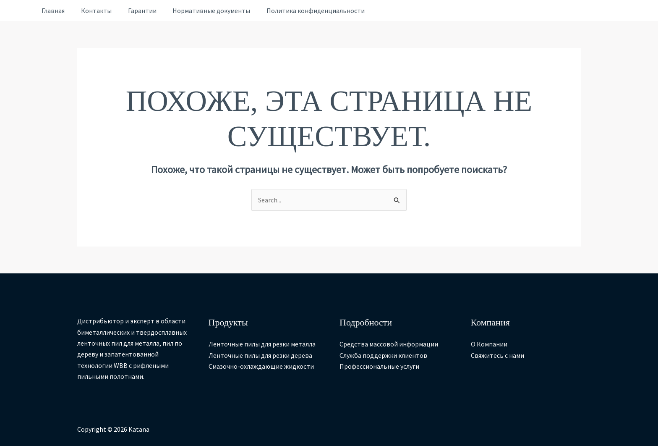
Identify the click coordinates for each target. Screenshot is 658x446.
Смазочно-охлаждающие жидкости (261, 366)
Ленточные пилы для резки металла (262, 344)
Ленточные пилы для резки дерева (260, 355)
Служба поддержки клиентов (383, 355)
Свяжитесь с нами (497, 355)
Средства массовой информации (389, 344)
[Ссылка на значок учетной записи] (20, 10)
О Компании (489, 344)
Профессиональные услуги (379, 366)
